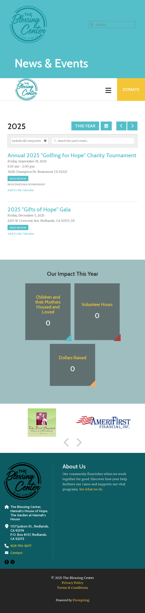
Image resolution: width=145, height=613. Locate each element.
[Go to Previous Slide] (66, 442)
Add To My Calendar (21, 190)
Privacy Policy (72, 583)
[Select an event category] (30, 140)
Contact (16, 553)
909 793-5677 (20, 546)
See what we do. (91, 489)
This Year (85, 126)
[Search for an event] (93, 140)
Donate (131, 89)
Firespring (81, 600)
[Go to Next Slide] (78, 442)
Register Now (18, 178)
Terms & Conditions (72, 588)
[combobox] (112, 24)
